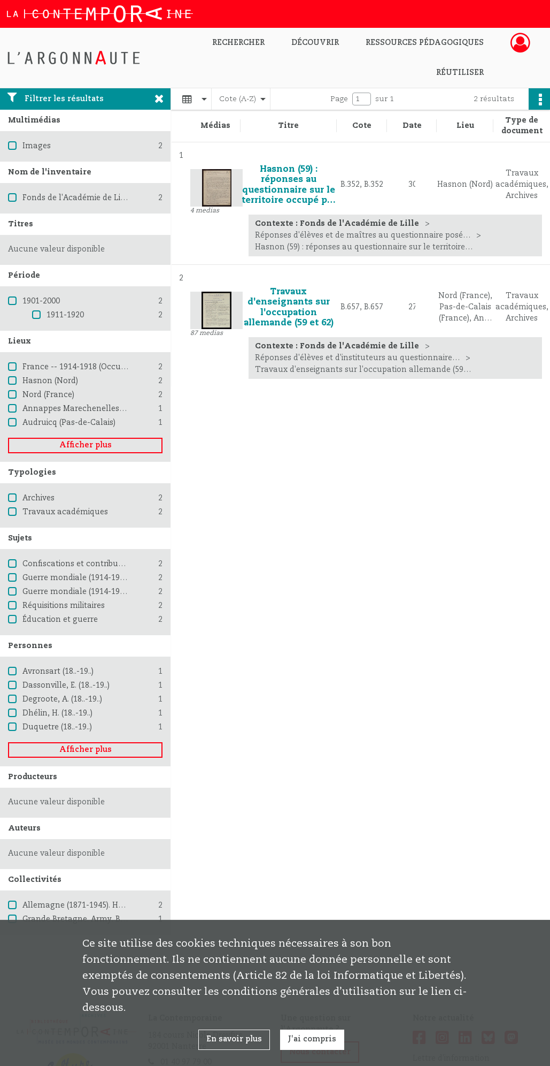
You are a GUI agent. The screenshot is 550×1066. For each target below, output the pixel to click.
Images (36, 146)
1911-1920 (65, 315)
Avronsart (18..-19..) (58, 671)
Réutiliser (460, 73)
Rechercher (238, 43)
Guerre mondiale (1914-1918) (76, 578)
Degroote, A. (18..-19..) (62, 699)
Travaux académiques (65, 512)
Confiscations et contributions (79, 564)
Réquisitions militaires (63, 606)
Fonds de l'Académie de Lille (76, 198)
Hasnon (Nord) (50, 381)
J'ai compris (312, 1039)
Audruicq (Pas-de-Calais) (68, 423)
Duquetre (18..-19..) (57, 727)
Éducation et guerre (60, 619)
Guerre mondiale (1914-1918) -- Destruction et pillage (122, 592)
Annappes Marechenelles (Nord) (83, 409)
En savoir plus (234, 1039)
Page (339, 99)
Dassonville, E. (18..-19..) (66, 685)
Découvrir (315, 43)
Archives (38, 498)
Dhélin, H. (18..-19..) (57, 713)
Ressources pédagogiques (425, 43)
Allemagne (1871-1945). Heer (76, 905)
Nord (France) (48, 395)
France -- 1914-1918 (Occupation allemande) (106, 367)
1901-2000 (41, 301)
